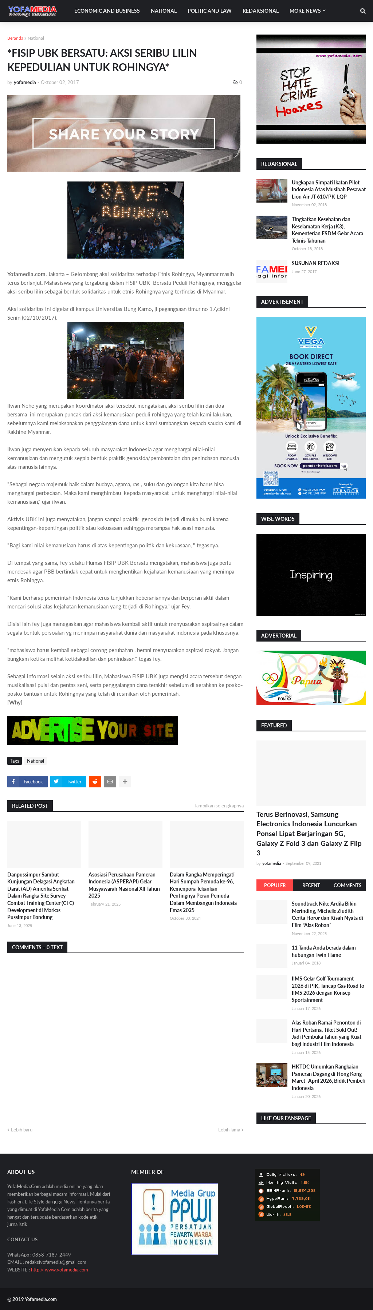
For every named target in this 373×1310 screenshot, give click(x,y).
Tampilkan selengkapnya (219, 805)
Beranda (15, 38)
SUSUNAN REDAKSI (315, 263)
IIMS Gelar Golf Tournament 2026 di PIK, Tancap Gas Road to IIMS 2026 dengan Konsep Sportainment (328, 989)
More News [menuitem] (305, 11)
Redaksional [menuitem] (261, 11)
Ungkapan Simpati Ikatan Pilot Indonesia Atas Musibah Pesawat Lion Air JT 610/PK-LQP (329, 189)
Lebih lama (229, 1130)
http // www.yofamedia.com (59, 1270)
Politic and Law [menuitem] (210, 11)
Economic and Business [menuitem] (107, 11)
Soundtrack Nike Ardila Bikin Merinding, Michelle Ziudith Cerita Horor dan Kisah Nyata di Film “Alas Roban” (327, 914)
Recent (311, 885)
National (36, 38)
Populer (275, 885)
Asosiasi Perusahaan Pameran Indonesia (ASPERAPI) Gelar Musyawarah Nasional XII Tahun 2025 (124, 885)
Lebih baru (21, 1130)
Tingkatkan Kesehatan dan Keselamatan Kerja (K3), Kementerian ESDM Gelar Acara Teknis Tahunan (327, 230)
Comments (347, 885)
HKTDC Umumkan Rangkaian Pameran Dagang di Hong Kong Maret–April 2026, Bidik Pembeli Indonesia (328, 1077)
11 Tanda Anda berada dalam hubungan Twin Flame (324, 951)
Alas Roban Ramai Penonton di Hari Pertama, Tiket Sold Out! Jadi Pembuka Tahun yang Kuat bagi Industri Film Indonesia (326, 1033)
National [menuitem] (164, 11)
